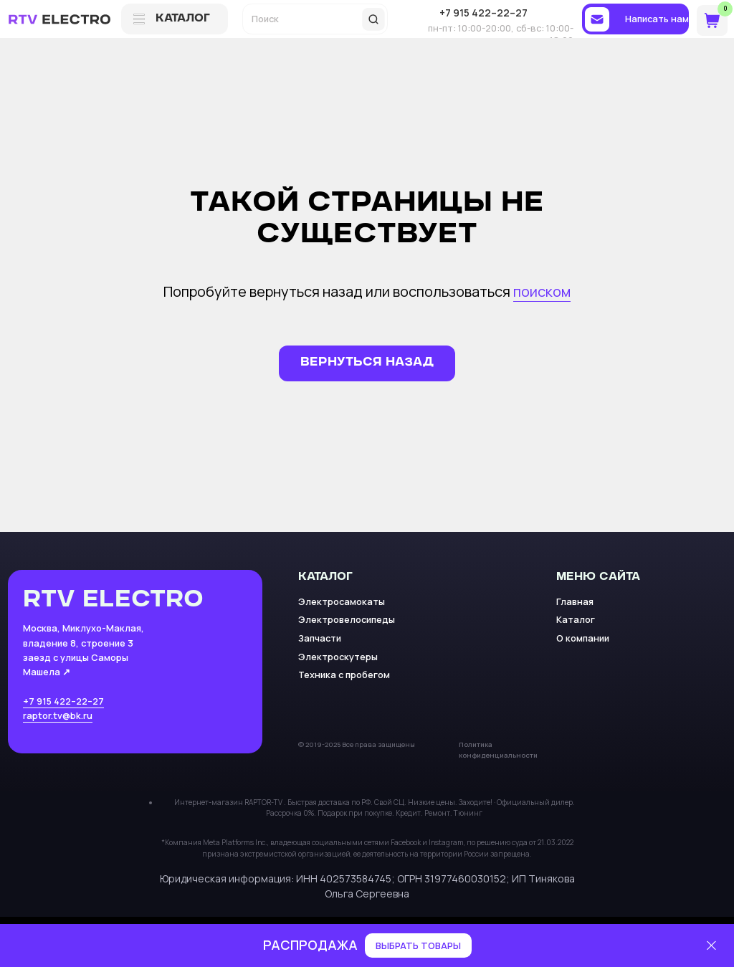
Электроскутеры (338, 656)
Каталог (575, 619)
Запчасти (319, 638)
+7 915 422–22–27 (63, 701)
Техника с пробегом (344, 674)
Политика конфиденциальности (498, 750)
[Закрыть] (711, 946)
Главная (575, 601)
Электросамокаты (341, 601)
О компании (582, 638)
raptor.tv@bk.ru (57, 715)
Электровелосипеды (346, 619)
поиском (542, 291)
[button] (635, 19)
